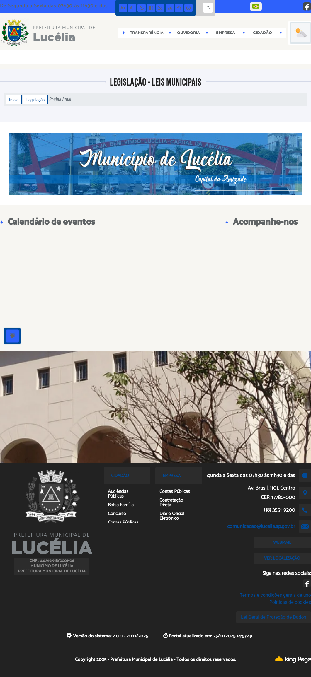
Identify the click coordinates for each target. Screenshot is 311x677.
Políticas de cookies (290, 602)
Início (13, 99)
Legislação (35, 99)
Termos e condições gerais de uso (275, 595)
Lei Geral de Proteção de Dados (273, 617)
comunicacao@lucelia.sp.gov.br (261, 526)
